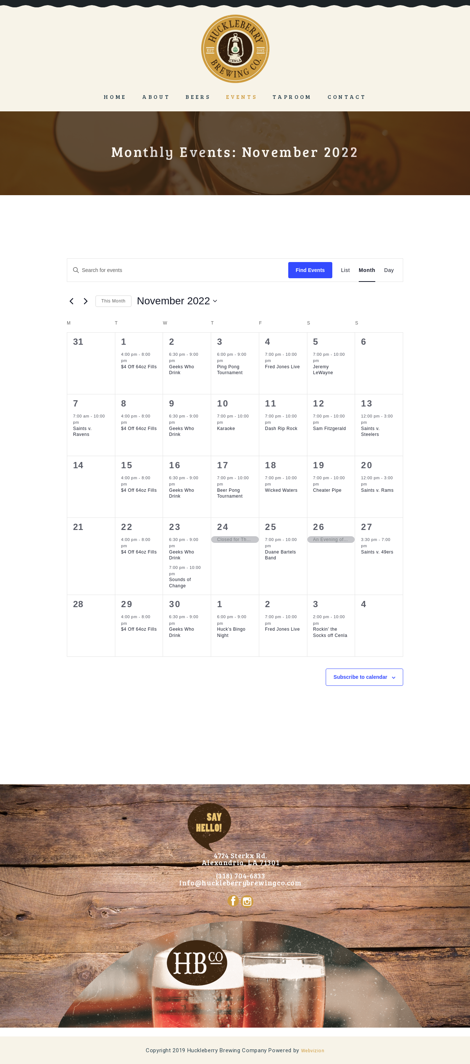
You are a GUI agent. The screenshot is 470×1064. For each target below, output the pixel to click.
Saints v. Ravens (82, 431)
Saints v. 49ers (377, 552)
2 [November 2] (172, 342)
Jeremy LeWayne (323, 370)
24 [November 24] (223, 527)
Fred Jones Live (282, 366)
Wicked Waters (281, 490)
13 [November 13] (367, 403)
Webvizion (312, 1050)
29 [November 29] (127, 604)
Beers (197, 96)
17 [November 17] (223, 465)
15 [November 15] (127, 465)
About (156, 96)
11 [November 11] (271, 403)
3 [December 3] (316, 604)
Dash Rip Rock (281, 428)
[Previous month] (71, 301)
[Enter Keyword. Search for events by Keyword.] (177, 270)
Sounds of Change (180, 582)
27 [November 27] (367, 527)
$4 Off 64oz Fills (139, 366)
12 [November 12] (319, 403)
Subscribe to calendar (360, 677)
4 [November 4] (268, 342)
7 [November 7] (76, 403)
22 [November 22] (127, 527)
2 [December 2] (268, 604)
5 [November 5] (316, 342)
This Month (113, 301)
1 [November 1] (124, 342)
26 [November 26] (319, 527)
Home (115, 96)
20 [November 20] (367, 465)
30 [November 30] (175, 604)
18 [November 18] (271, 465)
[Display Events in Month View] (367, 270)
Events (241, 96)
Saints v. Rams (377, 490)
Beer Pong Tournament (230, 493)
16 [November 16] (175, 465)
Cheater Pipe (327, 490)
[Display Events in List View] (345, 270)
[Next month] (85, 301)
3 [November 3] (220, 342)
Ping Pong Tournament (230, 370)
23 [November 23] (175, 527)
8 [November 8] (124, 403)
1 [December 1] (220, 604)
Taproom (292, 96)
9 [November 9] (172, 403)
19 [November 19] (319, 465)
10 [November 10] (223, 403)
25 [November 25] (271, 527)
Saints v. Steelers (370, 431)
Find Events (310, 270)
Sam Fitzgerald (329, 428)
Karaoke (226, 428)
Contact (347, 96)
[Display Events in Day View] (389, 270)
